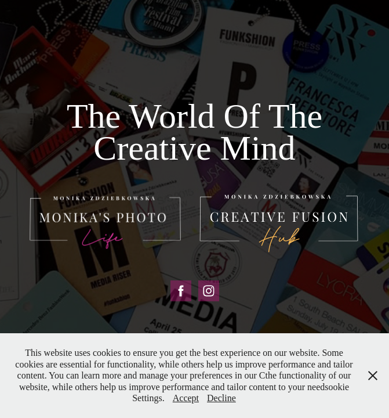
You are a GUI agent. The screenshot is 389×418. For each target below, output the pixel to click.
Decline (221, 398)
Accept (186, 398)
